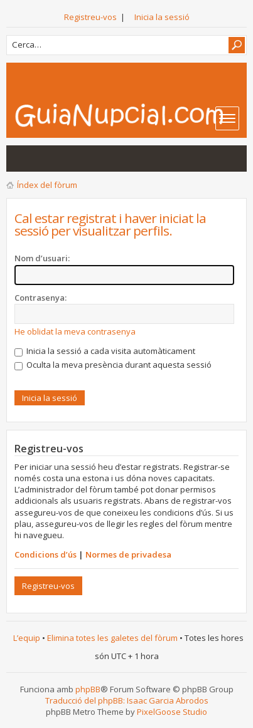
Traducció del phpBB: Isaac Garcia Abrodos (126, 700)
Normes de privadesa (128, 554)
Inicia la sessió (162, 17)
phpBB (87, 689)
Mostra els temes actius (48, 158)
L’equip (26, 637)
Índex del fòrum (47, 184)
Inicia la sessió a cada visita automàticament (104, 350)
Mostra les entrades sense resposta (22, 158)
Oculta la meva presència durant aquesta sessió (113, 364)
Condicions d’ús (45, 554)
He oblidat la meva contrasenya (75, 331)
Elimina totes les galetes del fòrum (112, 637)
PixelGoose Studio (172, 711)
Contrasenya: (40, 297)
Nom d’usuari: (42, 258)
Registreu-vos (90, 17)
